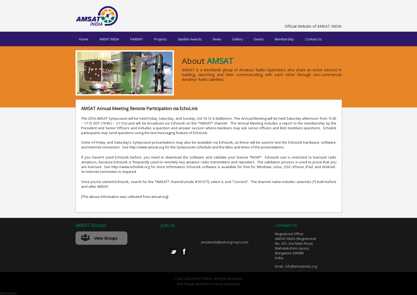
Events (259, 39)
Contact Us (313, 39)
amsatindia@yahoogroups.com (224, 242)
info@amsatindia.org (301, 266)
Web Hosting (212, 284)
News (217, 39)
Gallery (237, 39)
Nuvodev (233, 284)
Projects (160, 39)
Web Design (186, 284)
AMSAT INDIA (109, 39)
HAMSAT (136, 39)
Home (83, 39)
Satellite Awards (190, 39)
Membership (284, 39)
